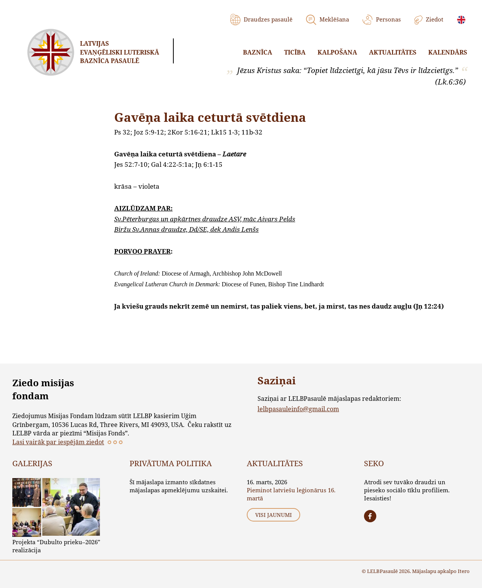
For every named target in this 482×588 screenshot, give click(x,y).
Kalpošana (337, 52)
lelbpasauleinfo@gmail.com (298, 409)
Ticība (295, 52)
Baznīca (257, 52)
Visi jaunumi (273, 514)
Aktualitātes (392, 52)
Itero (464, 571)
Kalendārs (447, 52)
